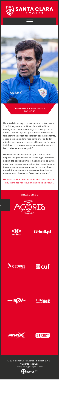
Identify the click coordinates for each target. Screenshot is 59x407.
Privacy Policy (22, 367)
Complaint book (36, 367)
